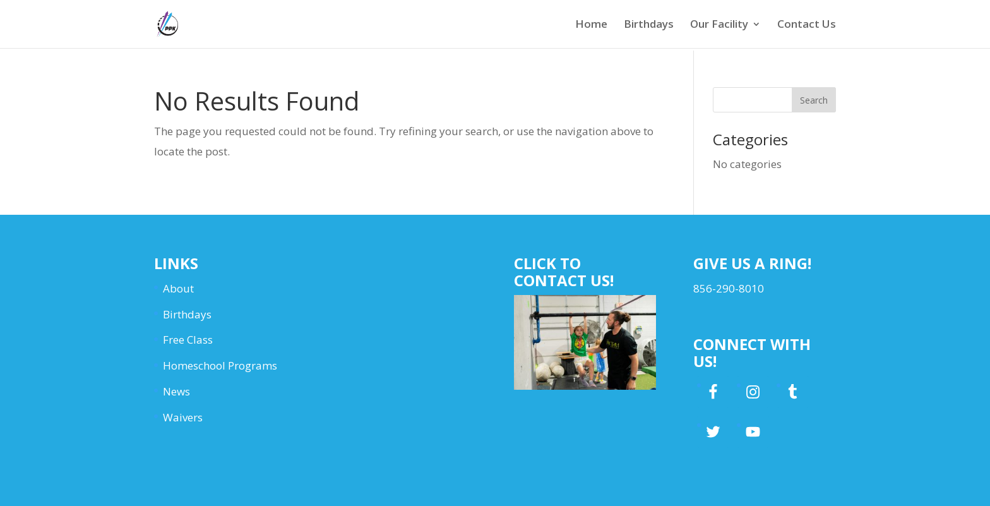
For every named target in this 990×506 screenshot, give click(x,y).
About (178, 288)
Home (591, 25)
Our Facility (719, 25)
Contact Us (806, 25)
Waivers (183, 417)
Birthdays (649, 25)
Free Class (188, 339)
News (176, 391)
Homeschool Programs (220, 365)
